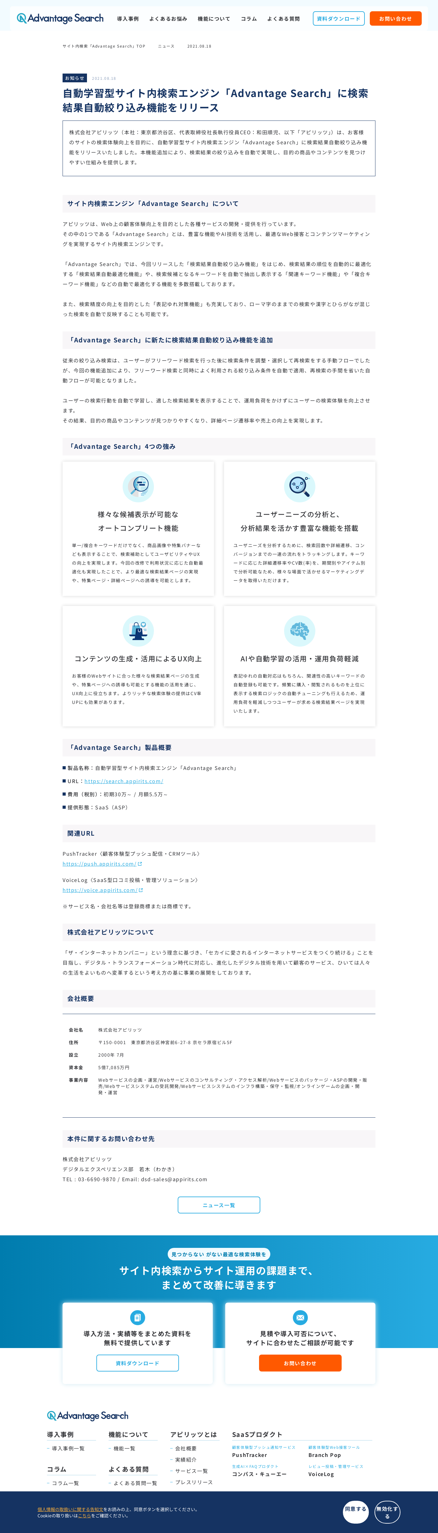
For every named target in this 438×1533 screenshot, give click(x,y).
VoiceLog (321, 1474)
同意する (282, 1516)
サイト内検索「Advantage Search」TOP (104, 46)
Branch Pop (324, 1455)
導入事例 (128, 18)
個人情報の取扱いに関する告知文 (70, 1513)
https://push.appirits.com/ (100, 863)
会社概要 (186, 1448)
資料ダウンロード (339, 18)
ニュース (166, 46)
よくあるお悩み (168, 18)
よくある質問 (283, 18)
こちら (84, 1519)
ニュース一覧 (219, 1205)
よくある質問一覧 (136, 1483)
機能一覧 (124, 1448)
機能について (214, 18)
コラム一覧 (65, 1483)
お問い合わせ (395, 18)
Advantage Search (60, 18)
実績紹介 (186, 1459)
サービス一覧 (191, 1470)
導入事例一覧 (68, 1448)
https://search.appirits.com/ (123, 781)
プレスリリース (194, 1482)
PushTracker (249, 1455)
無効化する (363, 1516)
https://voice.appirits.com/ (100, 890)
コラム (249, 18)
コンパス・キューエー (259, 1474)
